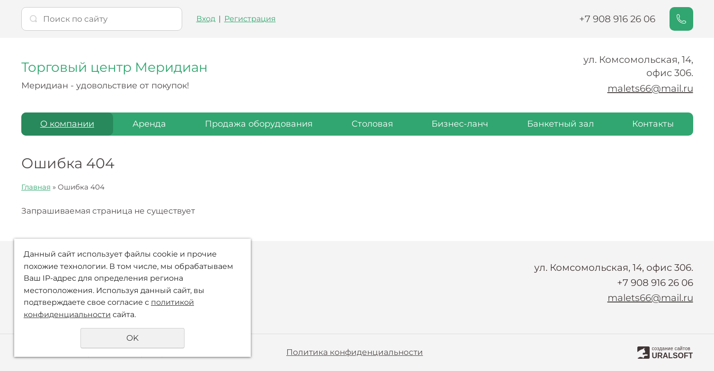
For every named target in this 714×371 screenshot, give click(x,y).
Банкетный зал (560, 124)
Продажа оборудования (259, 124)
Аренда (149, 124)
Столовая (372, 124)
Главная (36, 186)
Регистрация (250, 18)
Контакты (653, 124)
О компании (67, 124)
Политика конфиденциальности (354, 352)
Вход (205, 18)
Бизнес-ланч (460, 124)
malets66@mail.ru (650, 88)
